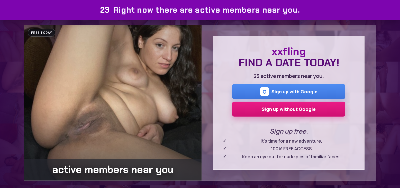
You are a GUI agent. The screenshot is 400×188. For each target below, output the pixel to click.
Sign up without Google (289, 109)
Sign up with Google (288, 91)
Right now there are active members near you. (200, 10)
